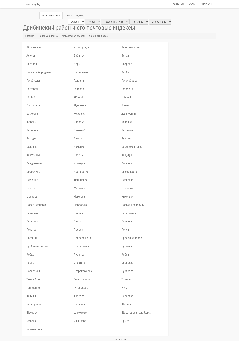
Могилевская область (73, 36)
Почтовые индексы (48, 36)
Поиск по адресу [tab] (51, 15)
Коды (192, 4)
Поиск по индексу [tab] (75, 15)
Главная (178, 4)
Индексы (206, 4)
